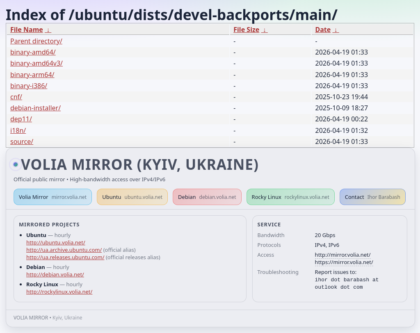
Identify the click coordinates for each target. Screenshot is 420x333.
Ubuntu (132, 197)
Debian (207, 197)
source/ (21, 141)
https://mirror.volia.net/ (344, 262)
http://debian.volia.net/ (55, 274)
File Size (246, 29)
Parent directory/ (36, 41)
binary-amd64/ (33, 52)
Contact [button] (372, 197)
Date (323, 29)
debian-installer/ (35, 107)
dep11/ (21, 118)
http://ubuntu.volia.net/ (55, 242)
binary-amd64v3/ (36, 63)
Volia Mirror (53, 197)
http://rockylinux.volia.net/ (59, 291)
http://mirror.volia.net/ (343, 254)
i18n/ (18, 130)
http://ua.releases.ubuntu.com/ (65, 257)
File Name (26, 29)
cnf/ (16, 96)
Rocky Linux (290, 197)
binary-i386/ (28, 85)
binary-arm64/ (32, 74)
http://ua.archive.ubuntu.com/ (64, 249)
